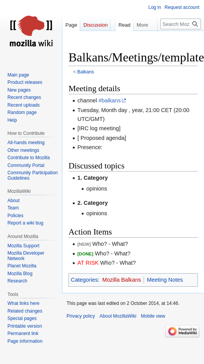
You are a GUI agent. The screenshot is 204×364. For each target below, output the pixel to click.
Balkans (85, 72)
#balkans (109, 100)
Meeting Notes (165, 280)
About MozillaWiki (117, 316)
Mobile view (153, 316)
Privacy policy (81, 316)
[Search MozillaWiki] (180, 24)
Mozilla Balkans (121, 280)
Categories (84, 280)
